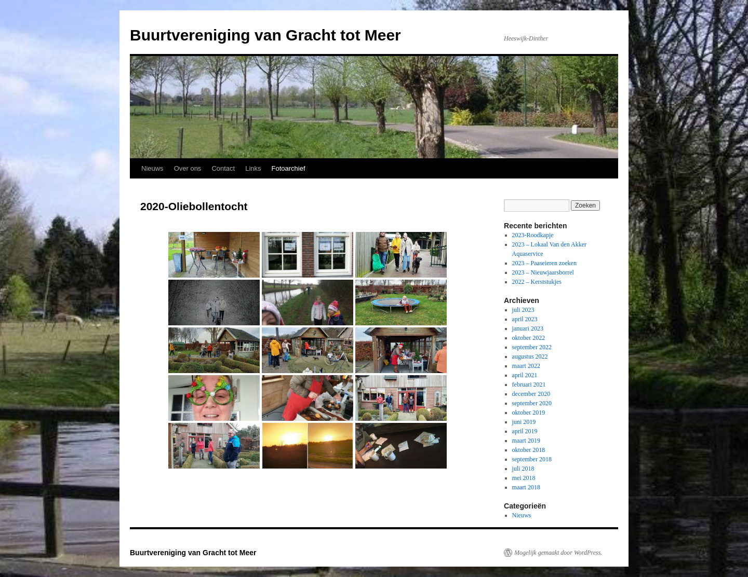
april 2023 (525, 319)
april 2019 (525, 431)
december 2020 (531, 393)
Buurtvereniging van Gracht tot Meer (265, 35)
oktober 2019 (528, 412)
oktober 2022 (528, 337)
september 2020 (532, 403)
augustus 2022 (530, 356)
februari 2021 (529, 384)
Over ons (188, 168)
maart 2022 (526, 365)
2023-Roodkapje (533, 235)
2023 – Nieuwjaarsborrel (543, 272)
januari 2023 (527, 328)
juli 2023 (523, 309)
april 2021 (525, 375)
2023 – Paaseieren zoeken (544, 263)
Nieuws (152, 168)
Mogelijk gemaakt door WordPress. (558, 552)
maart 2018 (526, 487)
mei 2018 (524, 478)
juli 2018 (523, 468)
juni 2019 (524, 421)
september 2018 (532, 459)
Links (253, 168)
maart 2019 (526, 440)
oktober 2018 (528, 450)
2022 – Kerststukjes (537, 281)
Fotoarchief (288, 168)
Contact (223, 168)
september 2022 (532, 347)
